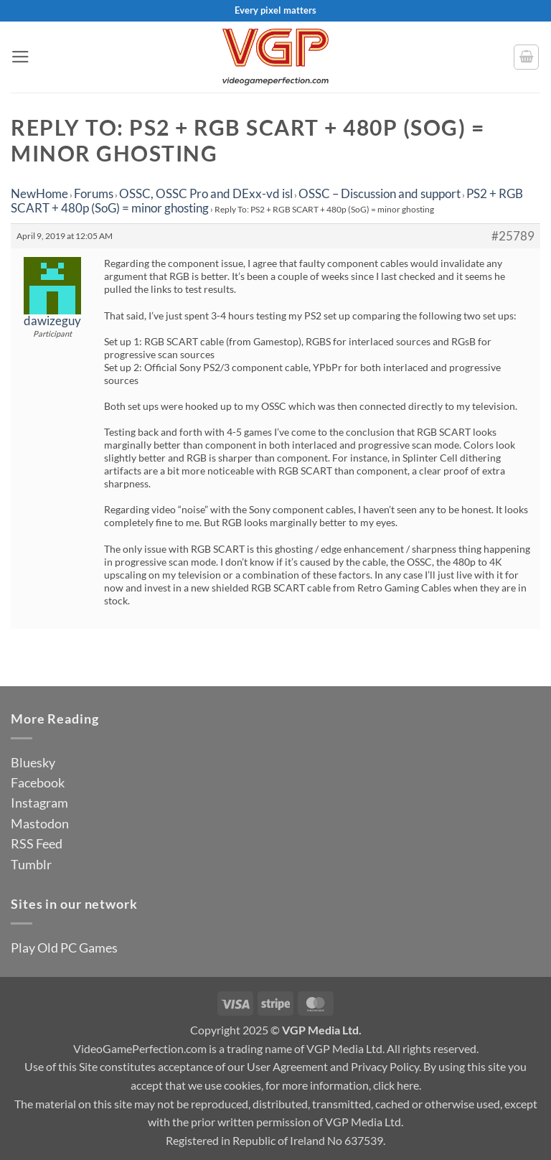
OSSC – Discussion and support (379, 193)
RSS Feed (36, 843)
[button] (20, 56)
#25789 (512, 236)
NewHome (39, 193)
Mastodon (40, 823)
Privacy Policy (385, 1066)
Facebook (38, 782)
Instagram (39, 802)
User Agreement (287, 1066)
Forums (93, 193)
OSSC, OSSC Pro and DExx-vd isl (206, 193)
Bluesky (33, 762)
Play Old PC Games (64, 947)
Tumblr (31, 864)
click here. (397, 1085)
